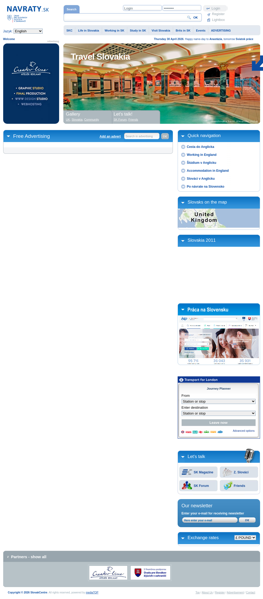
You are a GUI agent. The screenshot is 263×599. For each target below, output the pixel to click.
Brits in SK (183, 30)
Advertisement (235, 592)
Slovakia (77, 119)
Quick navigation (204, 135)
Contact (250, 592)
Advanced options (244, 430)
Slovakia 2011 (202, 240)
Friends (239, 486)
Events (200, 30)
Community (91, 119)
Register (218, 14)
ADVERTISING (221, 30)
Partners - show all (28, 556)
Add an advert (110, 136)
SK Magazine (203, 472)
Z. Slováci (241, 472)
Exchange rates (203, 537)
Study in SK (138, 30)
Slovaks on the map (207, 202)
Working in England (202, 155)
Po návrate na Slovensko (206, 186)
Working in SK (114, 30)
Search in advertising (139, 136)
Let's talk (196, 456)
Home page (27, 14)
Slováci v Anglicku (201, 178)
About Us (207, 592)
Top (197, 592)
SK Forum (201, 486)
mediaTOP (92, 592)
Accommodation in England (208, 171)
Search (72, 9)
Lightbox (218, 20)
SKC (70, 30)
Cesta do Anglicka (200, 147)
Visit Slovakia (161, 30)
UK (68, 119)
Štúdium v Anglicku (201, 163)
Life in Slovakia (88, 30)
